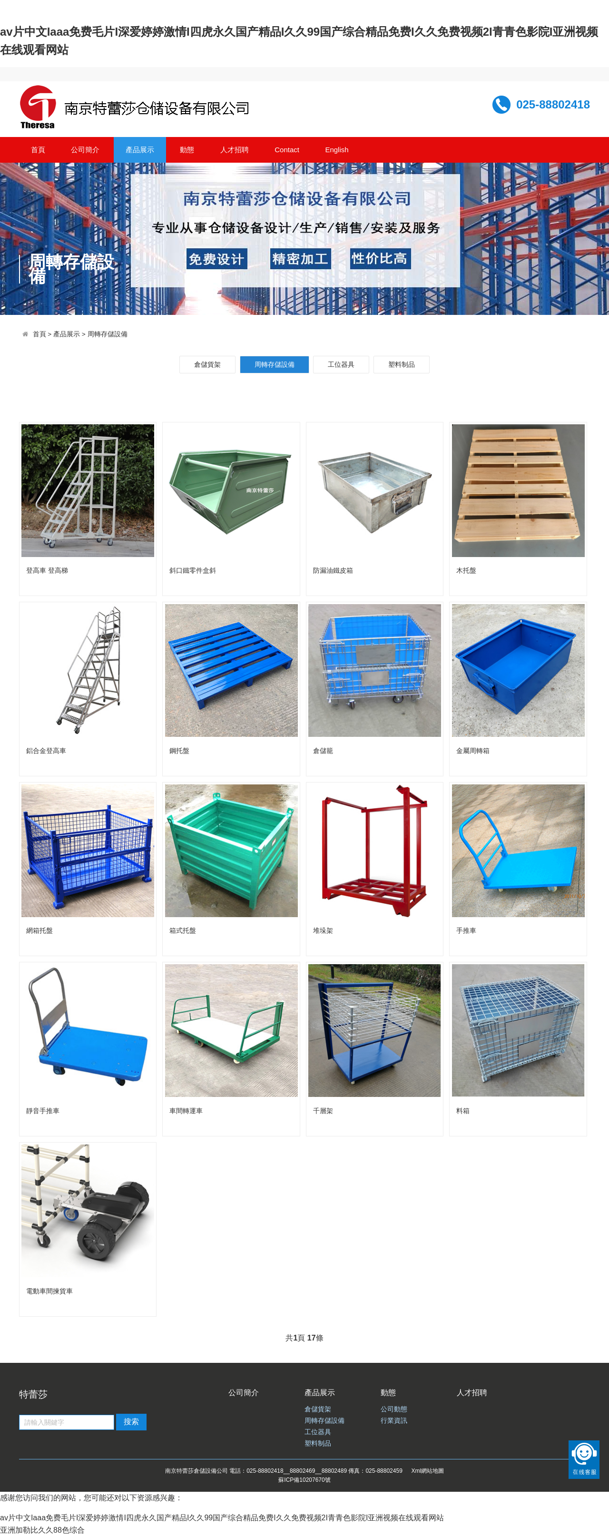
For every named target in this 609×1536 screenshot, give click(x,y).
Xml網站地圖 (427, 1471)
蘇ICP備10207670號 (304, 1480)
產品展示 (140, 150)
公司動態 (394, 1409)
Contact (287, 150)
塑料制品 (401, 364)
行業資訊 (394, 1420)
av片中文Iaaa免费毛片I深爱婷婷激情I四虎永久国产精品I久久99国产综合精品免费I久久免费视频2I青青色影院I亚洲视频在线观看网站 (222, 1518)
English (336, 150)
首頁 (38, 150)
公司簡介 (85, 150)
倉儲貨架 (207, 364)
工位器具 (341, 364)
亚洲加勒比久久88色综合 (42, 1530)
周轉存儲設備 (108, 334)
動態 (187, 150)
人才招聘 (234, 150)
